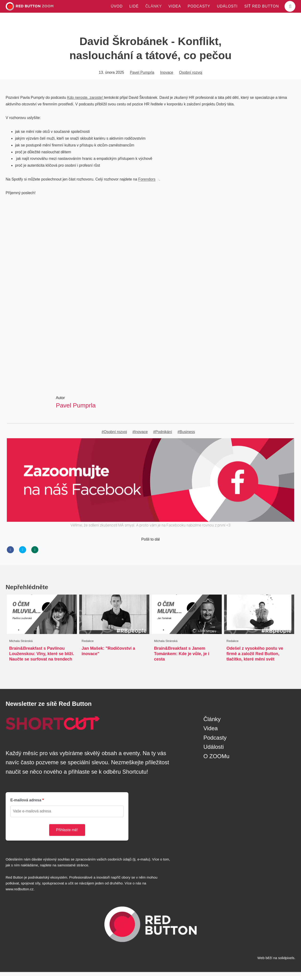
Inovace (166, 75)
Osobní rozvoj (190, 75)
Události (213, 751)
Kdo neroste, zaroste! (85, 100)
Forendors (146, 182)
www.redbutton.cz (19, 893)
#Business (186, 435)
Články (212, 723)
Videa (210, 732)
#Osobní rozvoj (114, 435)
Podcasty (215, 741)
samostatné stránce (72, 869)
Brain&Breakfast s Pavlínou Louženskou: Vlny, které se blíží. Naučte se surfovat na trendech (41, 657)
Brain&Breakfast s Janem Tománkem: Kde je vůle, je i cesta (181, 657)
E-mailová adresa (25, 804)
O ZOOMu (216, 760)
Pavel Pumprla (142, 75)
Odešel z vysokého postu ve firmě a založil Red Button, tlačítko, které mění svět (254, 657)
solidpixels (286, 962)
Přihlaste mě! (67, 834)
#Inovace (140, 435)
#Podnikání (162, 435)
